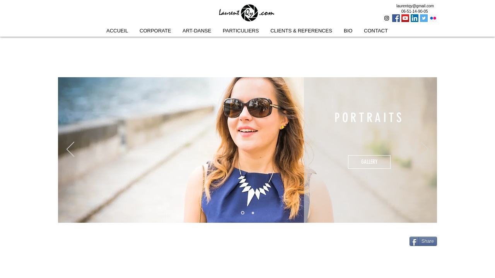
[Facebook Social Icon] (396, 18)
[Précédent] (70, 150)
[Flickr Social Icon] (433, 18)
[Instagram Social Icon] (387, 18)
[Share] (423, 241)
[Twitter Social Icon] (424, 18)
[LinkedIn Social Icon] (414, 18)
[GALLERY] (369, 162)
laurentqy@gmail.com (415, 6)
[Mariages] (253, 213)
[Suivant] (424, 150)
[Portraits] (242, 213)
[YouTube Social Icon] (405, 18)
